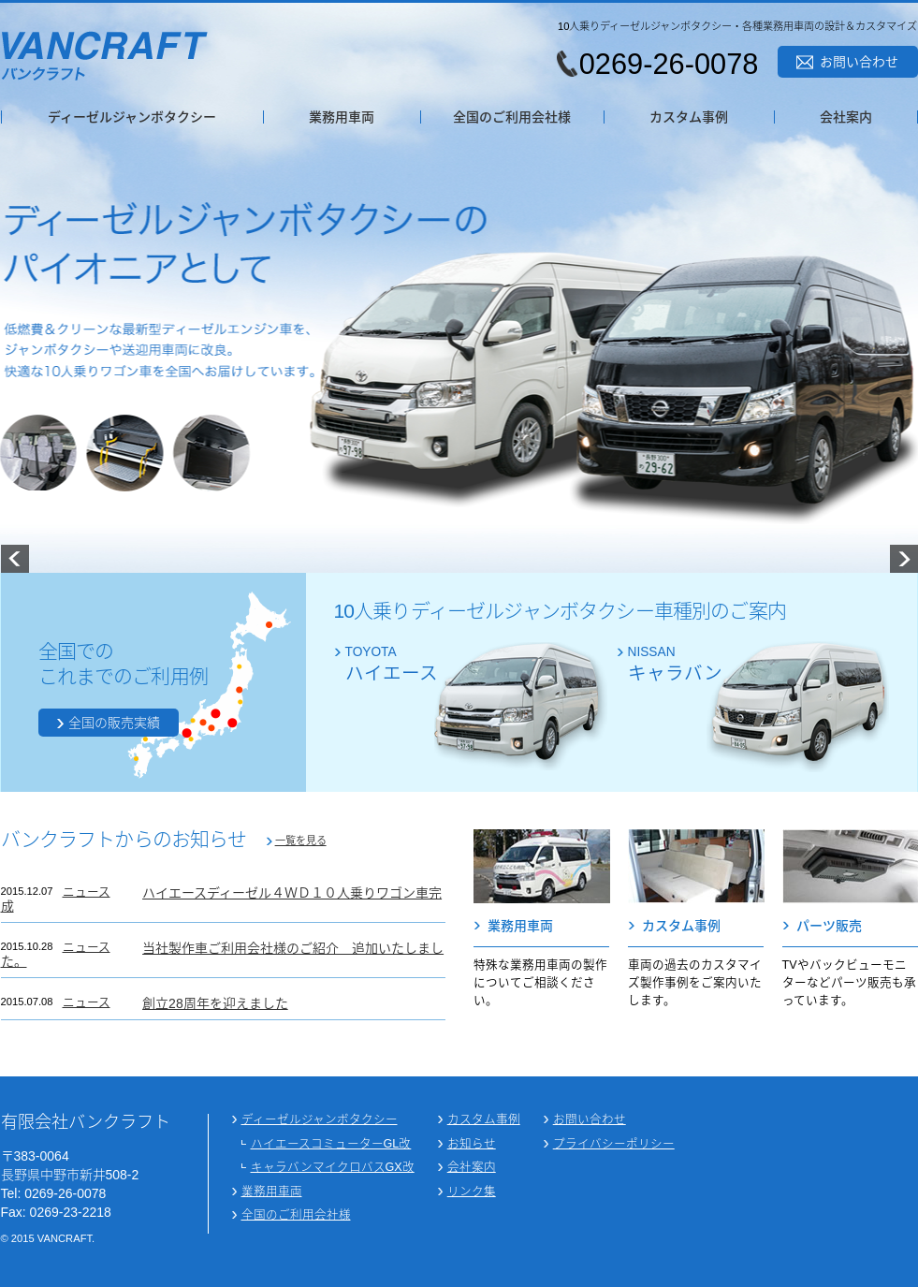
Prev (15, 559)
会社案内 (846, 117)
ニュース (86, 892)
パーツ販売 (829, 925)
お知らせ (471, 1144)
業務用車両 (341, 117)
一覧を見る (301, 840)
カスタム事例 (688, 117)
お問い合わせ (859, 61)
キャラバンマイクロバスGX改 (333, 1168)
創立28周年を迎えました (215, 1003)
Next (904, 559)
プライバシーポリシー (614, 1144)
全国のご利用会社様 (512, 117)
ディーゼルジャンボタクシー (132, 117)
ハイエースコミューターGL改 (331, 1144)
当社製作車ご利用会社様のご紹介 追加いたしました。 (222, 955)
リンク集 (471, 1192)
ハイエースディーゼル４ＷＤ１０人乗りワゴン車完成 (222, 899)
